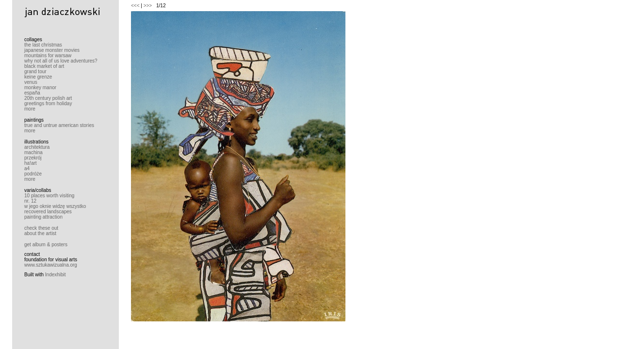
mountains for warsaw (47, 55)
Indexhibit (55, 274)
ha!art (30, 163)
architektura (36, 147)
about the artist (40, 233)
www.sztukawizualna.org (50, 265)
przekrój (33, 157)
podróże (33, 173)
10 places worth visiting (49, 195)
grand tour (35, 71)
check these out (41, 228)
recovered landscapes (48, 211)
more (29, 108)
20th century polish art (48, 98)
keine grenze (38, 76)
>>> (148, 5)
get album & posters (45, 244)
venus (30, 82)
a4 (27, 168)
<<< (135, 5)
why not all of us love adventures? (61, 60)
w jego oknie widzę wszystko (55, 206)
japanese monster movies (52, 50)
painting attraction (43, 217)
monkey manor (40, 87)
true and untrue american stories (59, 125)
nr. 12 (30, 201)
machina (33, 152)
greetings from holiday (48, 103)
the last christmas (43, 45)
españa (32, 92)
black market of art (44, 66)
